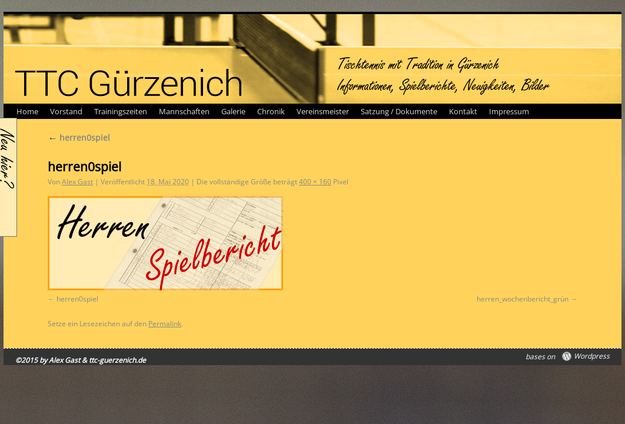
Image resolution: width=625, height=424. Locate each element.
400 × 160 (315, 182)
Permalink (164, 324)
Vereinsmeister (323, 111)
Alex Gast (77, 182)
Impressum (509, 111)
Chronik (271, 111)
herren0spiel (79, 137)
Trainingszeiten (120, 111)
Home (27, 111)
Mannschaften (184, 111)
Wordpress (592, 356)
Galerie (233, 111)
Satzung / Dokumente (399, 111)
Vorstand (66, 111)
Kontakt (463, 111)
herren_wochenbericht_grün (523, 299)
